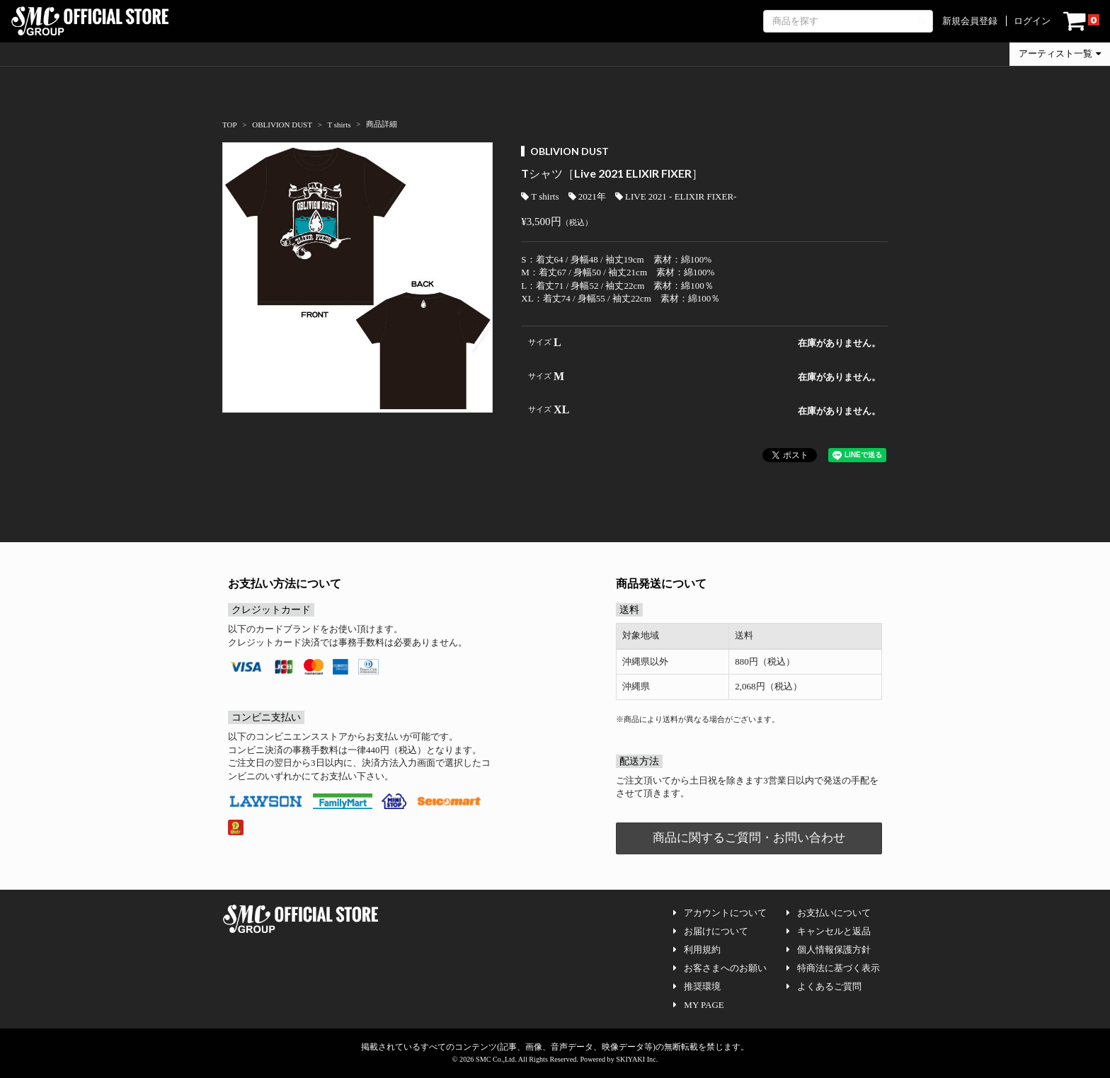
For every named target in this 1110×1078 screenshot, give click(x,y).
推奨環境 (697, 986)
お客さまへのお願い (720, 968)
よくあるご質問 (824, 986)
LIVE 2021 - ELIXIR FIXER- (675, 196)
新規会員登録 (969, 21)
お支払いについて (828, 912)
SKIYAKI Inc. (637, 1059)
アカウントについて (720, 912)
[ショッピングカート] (1081, 21)
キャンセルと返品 (828, 931)
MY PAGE (698, 1004)
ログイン (1032, 21)
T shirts (540, 196)
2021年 (587, 196)
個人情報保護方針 (828, 949)
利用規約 (697, 949)
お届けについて (710, 931)
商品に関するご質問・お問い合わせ (749, 837)
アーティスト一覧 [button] (1060, 53)
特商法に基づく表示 (833, 968)
